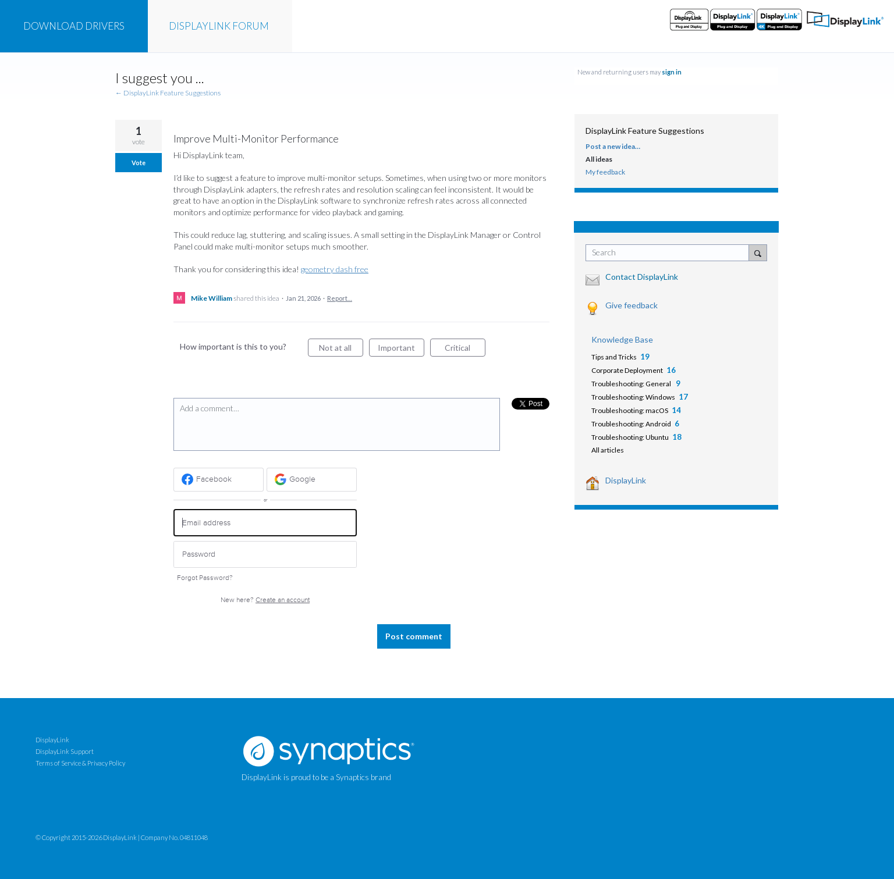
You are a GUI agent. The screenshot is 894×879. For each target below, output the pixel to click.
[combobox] (670, 253)
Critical (465, 350)
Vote (139, 162)
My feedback (605, 172)
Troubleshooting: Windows (633, 397)
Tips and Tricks (614, 357)
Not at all (341, 350)
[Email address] (265, 522)
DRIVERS (74, 26)
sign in (672, 72)
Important (401, 350)
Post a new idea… (613, 146)
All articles (607, 450)
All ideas (599, 159)
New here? (265, 600)
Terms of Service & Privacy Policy (80, 763)
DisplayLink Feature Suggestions (645, 131)
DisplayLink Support (65, 751)
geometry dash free (334, 269)
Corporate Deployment (627, 370)
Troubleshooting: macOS (629, 410)
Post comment (413, 636)
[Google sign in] (312, 480)
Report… (339, 298)
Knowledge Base (622, 339)
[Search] (757, 252)
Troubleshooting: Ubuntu (630, 437)
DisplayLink (625, 480)
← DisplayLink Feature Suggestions (168, 92)
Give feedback (631, 305)
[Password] (265, 554)
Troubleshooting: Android (631, 423)
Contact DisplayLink (641, 277)
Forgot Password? (205, 578)
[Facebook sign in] (218, 480)
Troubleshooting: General (631, 383)
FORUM (219, 26)
